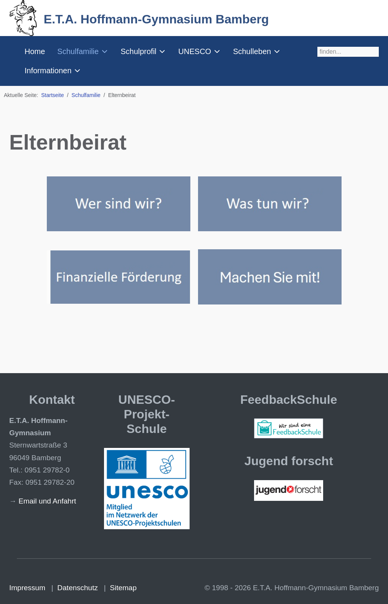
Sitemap (123, 588)
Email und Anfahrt (47, 501)
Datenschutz (77, 588)
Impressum (27, 588)
